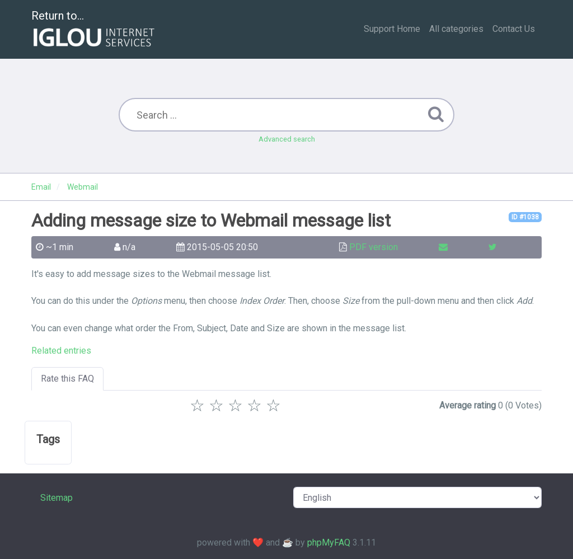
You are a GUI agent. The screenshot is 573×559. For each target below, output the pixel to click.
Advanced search (287, 139)
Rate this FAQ (67, 378)
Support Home (392, 29)
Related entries (61, 350)
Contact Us (513, 29)
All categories (456, 29)
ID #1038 (525, 217)
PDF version (373, 247)
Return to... (94, 30)
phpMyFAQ (328, 542)
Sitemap (56, 497)
